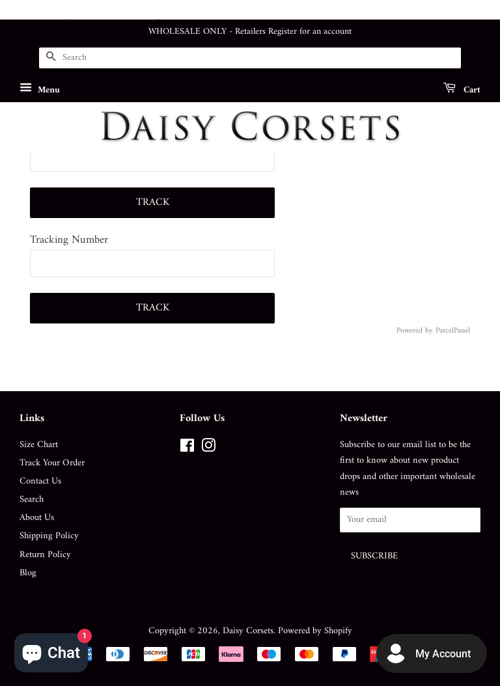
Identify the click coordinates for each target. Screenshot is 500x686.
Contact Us (40, 481)
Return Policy (45, 555)
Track (152, 202)
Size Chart (39, 445)
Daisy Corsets (248, 631)
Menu (40, 89)
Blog (28, 573)
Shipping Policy (49, 536)
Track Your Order (52, 463)
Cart (461, 89)
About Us (37, 518)
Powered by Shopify (315, 631)
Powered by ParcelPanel (433, 331)
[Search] (250, 58)
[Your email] (410, 520)
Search (32, 499)
